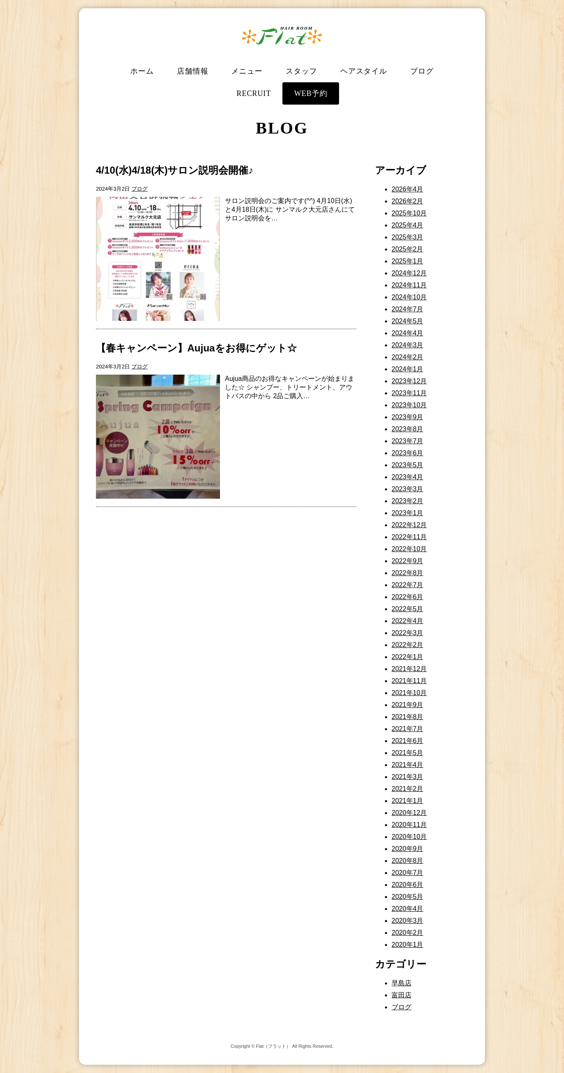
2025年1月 (407, 261)
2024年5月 (407, 321)
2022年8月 (407, 572)
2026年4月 (407, 189)
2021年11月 (409, 680)
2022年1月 (407, 656)
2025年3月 (407, 237)
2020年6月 (407, 884)
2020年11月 (409, 824)
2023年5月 (407, 464)
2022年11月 (409, 536)
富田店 (401, 995)
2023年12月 (409, 381)
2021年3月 (407, 776)
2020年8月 (407, 860)
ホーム (142, 71)
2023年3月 (407, 488)
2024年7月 (407, 309)
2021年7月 (407, 728)
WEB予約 (310, 93)
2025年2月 (407, 249)
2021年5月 (407, 752)
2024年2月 (407, 357)
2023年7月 (407, 440)
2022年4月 (407, 620)
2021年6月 (407, 740)
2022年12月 (409, 524)
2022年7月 (407, 584)
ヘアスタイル (363, 71)
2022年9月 (407, 560)
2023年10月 (409, 405)
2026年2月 (407, 201)
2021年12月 (409, 668)
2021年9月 (407, 704)
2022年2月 (407, 644)
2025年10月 (409, 213)
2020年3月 (407, 920)
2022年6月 (407, 596)
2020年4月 (407, 908)
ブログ (422, 71)
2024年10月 (409, 297)
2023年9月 (407, 417)
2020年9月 (407, 848)
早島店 (401, 983)
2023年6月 (407, 452)
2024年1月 (407, 369)
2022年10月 (409, 548)
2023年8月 (407, 429)
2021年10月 (409, 692)
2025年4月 (407, 225)
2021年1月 (407, 800)
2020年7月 (407, 872)
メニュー (247, 71)
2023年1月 (407, 512)
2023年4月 (407, 476)
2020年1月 (407, 944)
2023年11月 (409, 393)
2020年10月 (409, 836)
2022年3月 (407, 632)
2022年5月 (407, 608)
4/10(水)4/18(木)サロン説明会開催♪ (174, 170)
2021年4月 (407, 764)
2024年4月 (407, 333)
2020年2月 (407, 932)
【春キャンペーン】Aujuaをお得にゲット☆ (196, 348)
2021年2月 (407, 788)
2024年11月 (409, 285)
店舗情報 (192, 71)
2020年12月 (409, 812)
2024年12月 (409, 273)
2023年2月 (407, 500)
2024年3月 (407, 345)
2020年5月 (407, 896)
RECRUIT (254, 93)
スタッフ (301, 71)
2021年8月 (407, 716)
